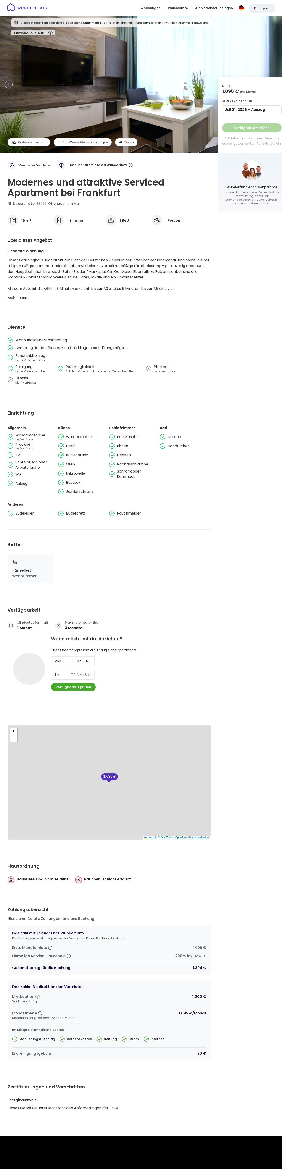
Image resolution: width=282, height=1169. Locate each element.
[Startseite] (27, 8)
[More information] (131, 165)
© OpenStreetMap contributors (191, 837)
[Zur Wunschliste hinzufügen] (83, 142)
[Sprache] (241, 8)
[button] (109, 778)
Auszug (258, 109)
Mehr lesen (17, 297)
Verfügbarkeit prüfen (73, 687)
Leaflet (150, 837)
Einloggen (262, 8)
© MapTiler (164, 837)
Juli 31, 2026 (236, 109)
